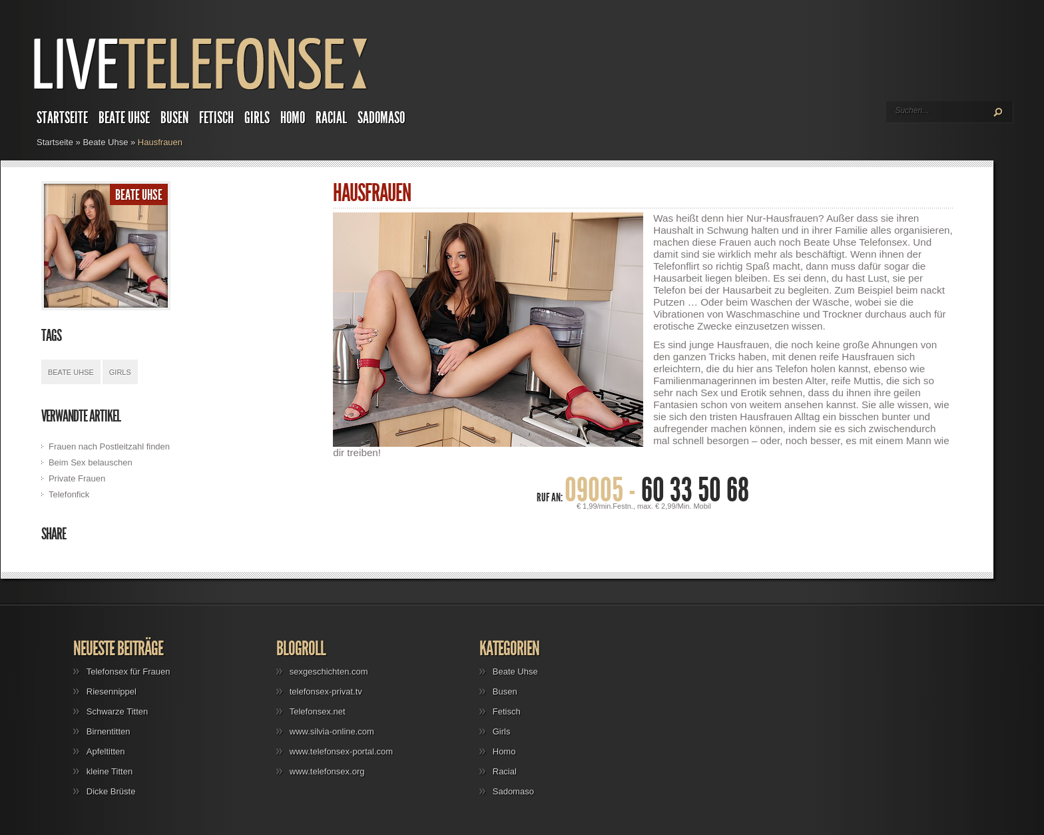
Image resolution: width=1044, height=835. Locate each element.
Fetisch (216, 118)
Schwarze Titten (117, 711)
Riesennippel (111, 691)
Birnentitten (108, 731)
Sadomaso (381, 118)
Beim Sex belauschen (90, 462)
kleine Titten (109, 771)
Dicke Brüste (111, 791)
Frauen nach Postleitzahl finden (109, 446)
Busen (174, 118)
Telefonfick (69, 494)
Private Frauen (77, 478)
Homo (292, 118)
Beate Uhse (124, 118)
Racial (331, 118)
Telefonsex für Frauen (128, 672)
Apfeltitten (106, 751)
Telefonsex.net (318, 711)
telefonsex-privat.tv (326, 691)
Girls (257, 118)
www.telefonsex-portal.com (341, 751)
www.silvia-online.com (332, 731)
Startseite (62, 118)
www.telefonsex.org (327, 771)
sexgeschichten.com (329, 672)
